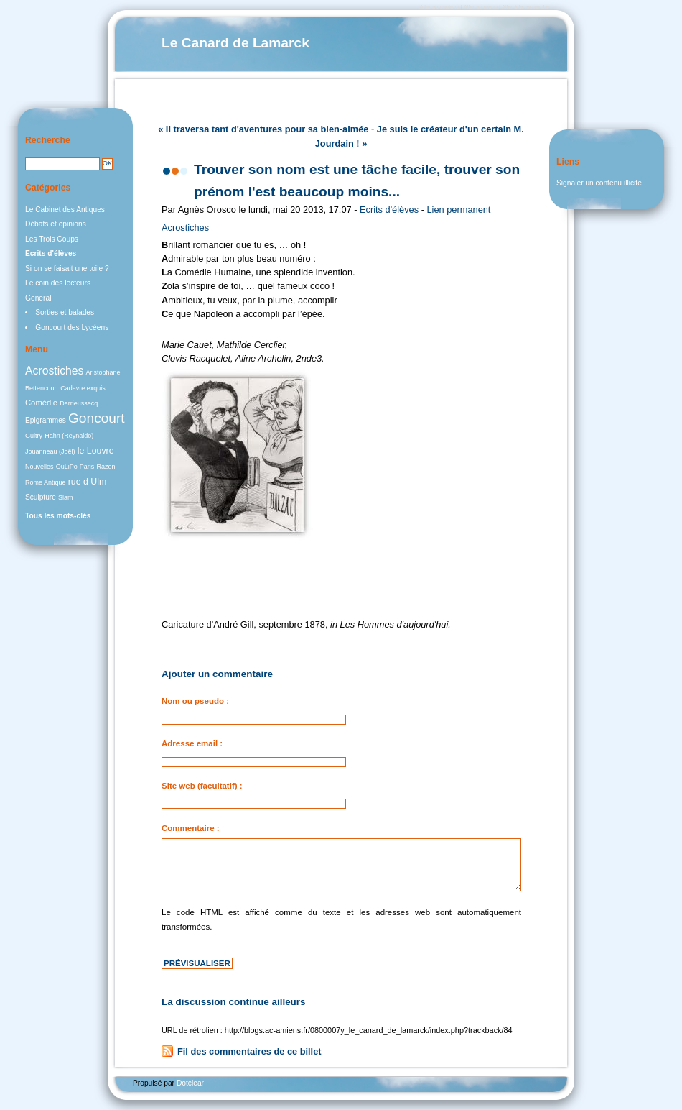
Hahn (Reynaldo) (69, 435)
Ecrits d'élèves (389, 209)
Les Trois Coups (51, 239)
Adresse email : (192, 743)
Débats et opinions (55, 224)
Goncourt (96, 418)
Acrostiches (185, 227)
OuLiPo (67, 466)
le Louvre (96, 451)
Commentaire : (191, 828)
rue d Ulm (87, 482)
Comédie (41, 402)
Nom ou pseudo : (195, 701)
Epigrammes (45, 420)
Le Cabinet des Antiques (65, 210)
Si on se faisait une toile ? (67, 268)
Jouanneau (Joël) (50, 451)
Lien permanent (459, 209)
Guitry (33, 435)
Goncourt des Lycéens (71, 327)
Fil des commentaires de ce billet (249, 1051)
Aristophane (103, 372)
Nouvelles (39, 466)
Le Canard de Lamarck (235, 42)
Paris (87, 466)
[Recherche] (62, 163)
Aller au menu (481, 7)
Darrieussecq (79, 403)
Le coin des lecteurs (57, 283)
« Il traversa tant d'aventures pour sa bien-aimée (263, 129)
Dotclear (190, 1083)
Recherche (47, 140)
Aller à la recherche (525, 7)
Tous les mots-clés (57, 516)
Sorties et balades (64, 312)
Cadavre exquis (83, 388)
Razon (106, 466)
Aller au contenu (439, 7)
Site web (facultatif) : (202, 785)
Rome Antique (45, 482)
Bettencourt (41, 388)
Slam (65, 497)
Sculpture (40, 497)
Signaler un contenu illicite (599, 183)
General (38, 298)
